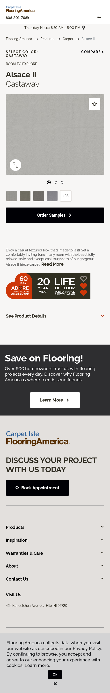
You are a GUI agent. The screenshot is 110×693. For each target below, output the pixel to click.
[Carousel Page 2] (56, 182)
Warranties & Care (55, 553)
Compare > (92, 52)
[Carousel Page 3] (62, 182)
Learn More (55, 400)
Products (47, 39)
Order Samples (51, 215)
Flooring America (19, 39)
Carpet (68, 39)
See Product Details (26, 316)
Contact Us (55, 579)
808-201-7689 (17, 18)
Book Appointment (37, 487)
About (55, 565)
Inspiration (55, 540)
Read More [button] (52, 264)
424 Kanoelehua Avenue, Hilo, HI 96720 (36, 606)
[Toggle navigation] (99, 17)
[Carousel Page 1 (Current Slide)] (49, 182)
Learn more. (37, 665)
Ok (55, 674)
